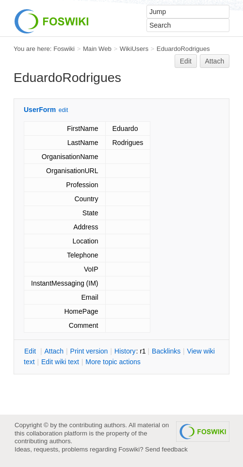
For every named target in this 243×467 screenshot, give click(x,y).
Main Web (97, 48)
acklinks (166, 351)
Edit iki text (60, 362)
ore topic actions (113, 362)
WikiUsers (134, 48)
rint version (89, 351)
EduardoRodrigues (183, 48)
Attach (215, 61)
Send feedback (166, 449)
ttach (54, 351)
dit (31, 351)
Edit (186, 61)
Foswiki (64, 48)
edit (63, 110)
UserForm (40, 109)
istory (125, 351)
